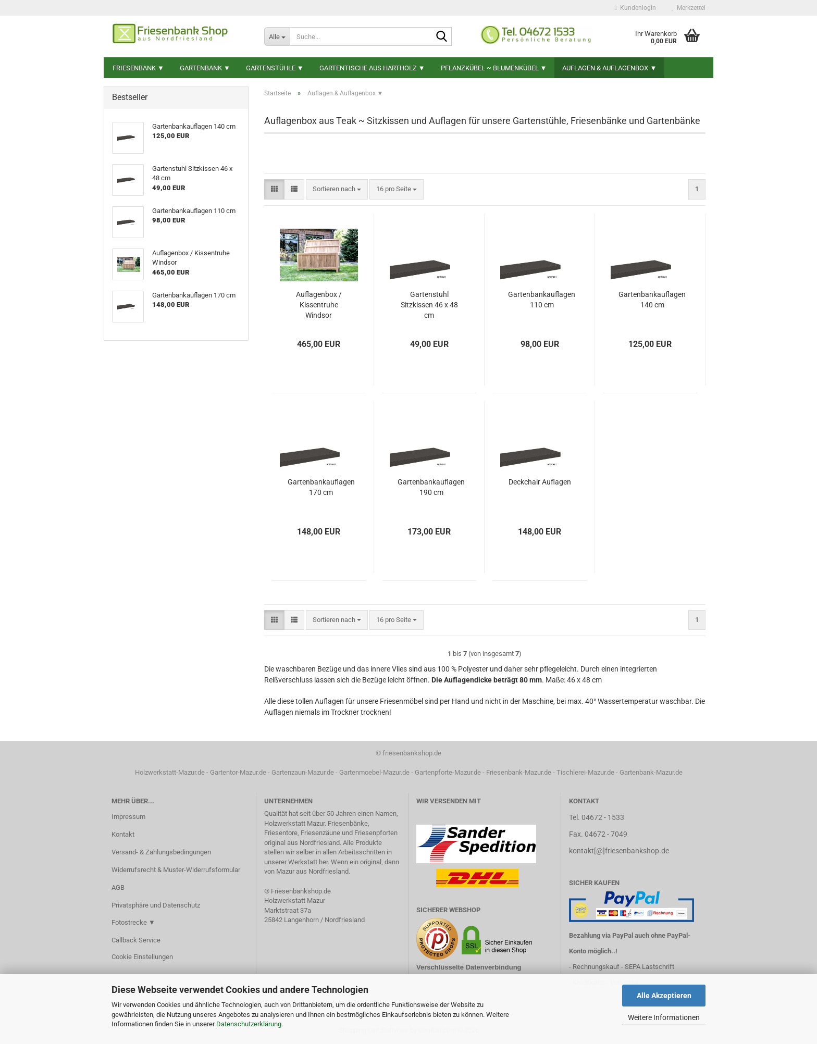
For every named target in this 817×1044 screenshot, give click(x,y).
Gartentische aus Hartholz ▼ (372, 68)
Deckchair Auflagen (540, 482)
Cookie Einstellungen (142, 957)
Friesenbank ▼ (138, 68)
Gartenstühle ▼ (275, 68)
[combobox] (337, 189)
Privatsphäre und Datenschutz (156, 905)
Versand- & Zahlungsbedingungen (161, 852)
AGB (118, 887)
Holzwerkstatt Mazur (294, 900)
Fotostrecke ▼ (133, 922)
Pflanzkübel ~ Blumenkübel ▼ (494, 68)
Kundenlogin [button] (635, 7)
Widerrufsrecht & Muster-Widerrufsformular (176, 870)
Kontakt (123, 834)
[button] (274, 189)
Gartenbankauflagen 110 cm (541, 299)
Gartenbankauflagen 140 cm (652, 299)
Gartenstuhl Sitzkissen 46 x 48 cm (429, 304)
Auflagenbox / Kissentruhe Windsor (319, 304)
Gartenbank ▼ (205, 68)
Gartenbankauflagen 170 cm (321, 487)
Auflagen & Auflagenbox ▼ (609, 68)
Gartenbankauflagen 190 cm (431, 487)
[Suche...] (277, 36)
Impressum (128, 817)
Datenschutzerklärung (248, 1024)
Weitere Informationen (664, 1017)
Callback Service (136, 940)
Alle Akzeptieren (664, 995)
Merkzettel (688, 7)
